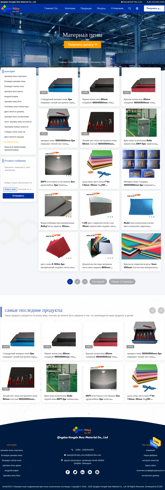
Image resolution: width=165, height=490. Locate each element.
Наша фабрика (150, 455)
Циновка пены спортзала (15, 76)
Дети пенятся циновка (14, 112)
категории (70, 8)
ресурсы (101, 8)
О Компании (117, 8)
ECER (160, 486)
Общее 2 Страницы (122, 281)
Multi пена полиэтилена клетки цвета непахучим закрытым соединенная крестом (139, 224)
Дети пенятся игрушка (14, 137)
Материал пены (11, 142)
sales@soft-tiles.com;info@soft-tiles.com (84, 455)
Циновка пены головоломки (16, 117)
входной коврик (11, 96)
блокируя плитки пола (14, 86)
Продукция (86, 8)
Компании (150, 450)
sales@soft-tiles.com (132, 2)
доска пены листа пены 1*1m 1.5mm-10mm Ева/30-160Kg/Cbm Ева (96, 183)
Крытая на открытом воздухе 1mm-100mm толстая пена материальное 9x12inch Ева (141, 266)
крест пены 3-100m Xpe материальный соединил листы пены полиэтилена (58, 266)
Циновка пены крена (13, 91)
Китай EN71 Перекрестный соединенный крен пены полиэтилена (31, 486)
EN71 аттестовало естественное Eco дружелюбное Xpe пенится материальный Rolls (58, 183)
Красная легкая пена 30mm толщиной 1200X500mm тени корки (139, 101)
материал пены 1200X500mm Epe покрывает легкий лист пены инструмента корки (58, 142)
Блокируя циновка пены (15, 81)
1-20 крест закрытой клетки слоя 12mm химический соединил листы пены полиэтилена (99, 224)
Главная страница (53, 8)
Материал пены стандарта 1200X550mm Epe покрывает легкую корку (139, 183)
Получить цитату (155, 8)
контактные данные (150, 475)
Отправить (18, 196)
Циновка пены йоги (12, 101)
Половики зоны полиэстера (16, 106)
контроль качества (150, 460)
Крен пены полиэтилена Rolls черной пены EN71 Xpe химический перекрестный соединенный (141, 142)
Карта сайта (150, 465)
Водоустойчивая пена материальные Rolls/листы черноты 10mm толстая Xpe (57, 224)
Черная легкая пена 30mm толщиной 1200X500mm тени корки (97, 101)
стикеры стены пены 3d (14, 132)
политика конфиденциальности (150, 470)
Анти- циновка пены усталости (18, 122)
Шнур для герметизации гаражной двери (15, 148)
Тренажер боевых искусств (16, 127)
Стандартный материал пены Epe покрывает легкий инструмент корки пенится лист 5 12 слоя (58, 101)
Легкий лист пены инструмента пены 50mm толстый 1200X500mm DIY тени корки (99, 142)
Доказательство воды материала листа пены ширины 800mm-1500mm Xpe (97, 266)
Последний (98, 281)
